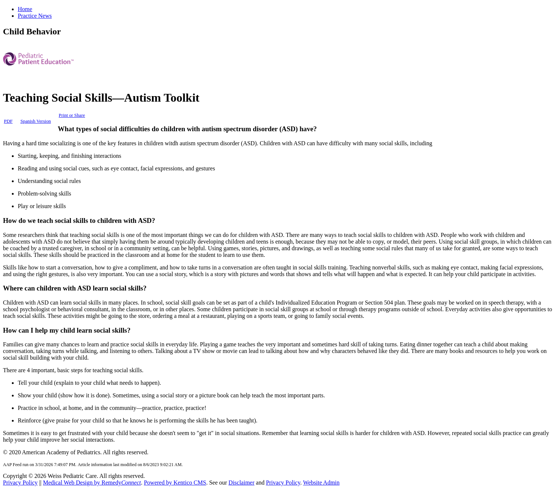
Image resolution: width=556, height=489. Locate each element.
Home (25, 9)
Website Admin (321, 482)
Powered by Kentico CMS (175, 482)
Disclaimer (241, 482)
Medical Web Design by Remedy (92, 482)
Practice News (35, 16)
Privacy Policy (20, 482)
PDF (8, 121)
